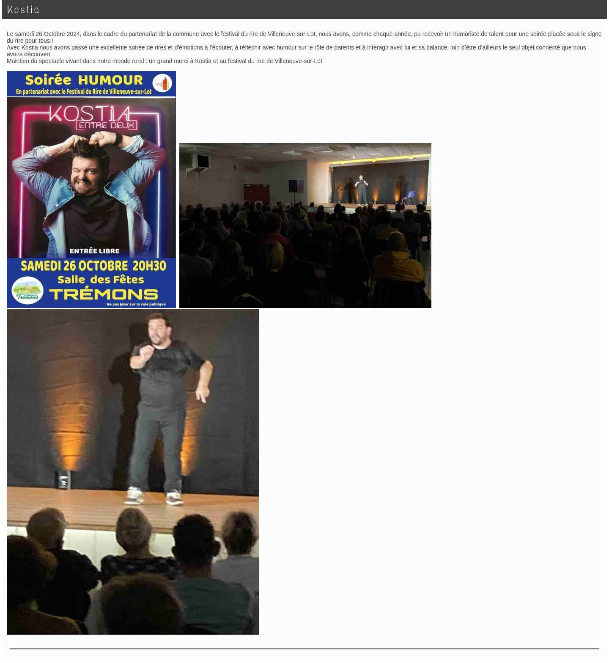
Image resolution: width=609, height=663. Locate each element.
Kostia (23, 9)
